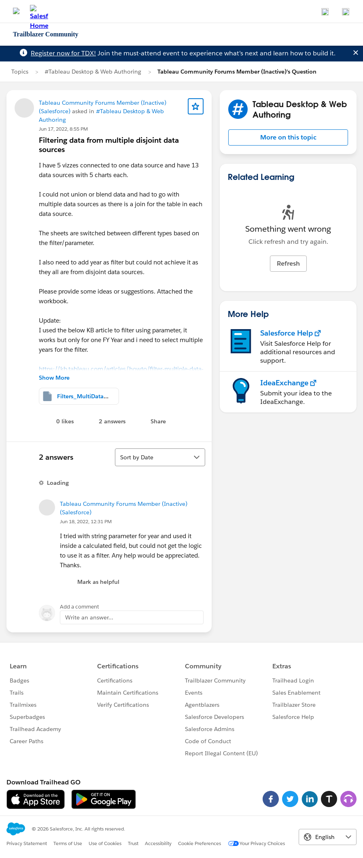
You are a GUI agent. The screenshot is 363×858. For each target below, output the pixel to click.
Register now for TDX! (63, 53)
